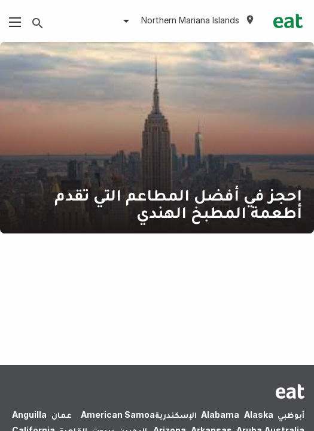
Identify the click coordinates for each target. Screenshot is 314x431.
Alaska (258, 414)
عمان (61, 414)
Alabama (220, 414)
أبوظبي (291, 414)
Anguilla (29, 414)
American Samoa (118, 414)
